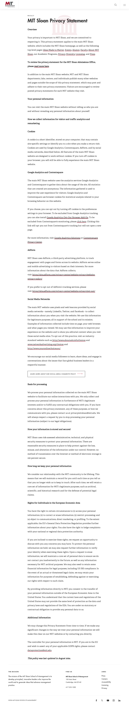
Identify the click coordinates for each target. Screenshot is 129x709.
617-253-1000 (71, 687)
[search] (115, 4)
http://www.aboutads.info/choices (68, 340)
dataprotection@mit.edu (39, 650)
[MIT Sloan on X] (102, 701)
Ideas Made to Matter (53, 50)
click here (81, 221)
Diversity (70, 54)
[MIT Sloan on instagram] (113, 701)
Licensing (80, 54)
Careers (104, 679)
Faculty (84, 50)
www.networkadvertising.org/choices (46, 344)
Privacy (61, 54)
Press (92, 54)
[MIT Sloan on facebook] (96, 701)
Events (68, 50)
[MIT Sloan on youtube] (107, 701)
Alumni (76, 50)
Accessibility (106, 682)
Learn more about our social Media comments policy (53, 374)
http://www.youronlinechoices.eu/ (44, 348)
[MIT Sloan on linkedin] (119, 701)
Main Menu (124, 4)
